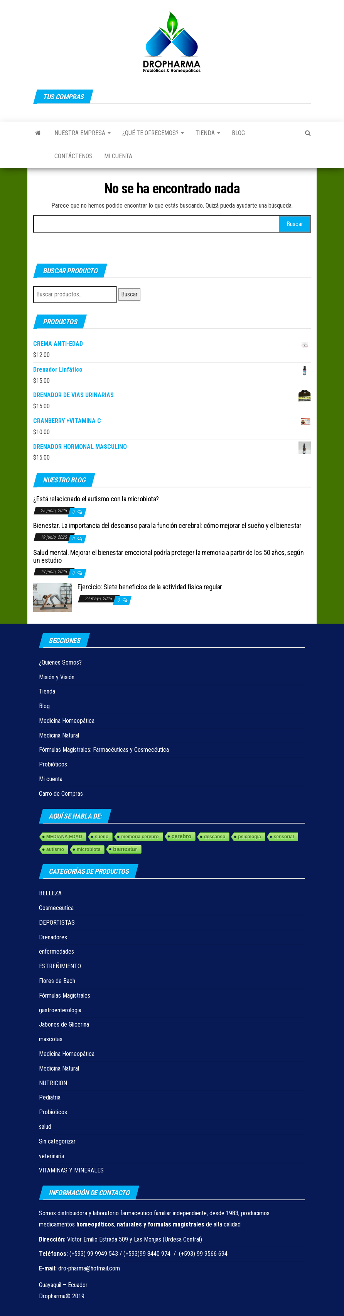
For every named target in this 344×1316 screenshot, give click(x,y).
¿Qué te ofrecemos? (153, 133)
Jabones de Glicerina (64, 1024)
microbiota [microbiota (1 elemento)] (88, 849)
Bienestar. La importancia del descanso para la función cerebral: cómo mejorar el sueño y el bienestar (167, 525)
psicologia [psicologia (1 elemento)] (249, 836)
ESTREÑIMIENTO (60, 966)
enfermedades (56, 951)
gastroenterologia (60, 1010)
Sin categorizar (57, 1141)
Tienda (208, 133)
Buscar (129, 294)
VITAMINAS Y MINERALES (71, 1170)
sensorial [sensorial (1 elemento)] (284, 836)
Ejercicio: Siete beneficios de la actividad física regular (150, 587)
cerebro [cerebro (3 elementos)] (181, 836)
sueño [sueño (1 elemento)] (101, 836)
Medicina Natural (59, 735)
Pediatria (50, 1097)
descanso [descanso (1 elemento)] (214, 836)
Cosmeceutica (56, 908)
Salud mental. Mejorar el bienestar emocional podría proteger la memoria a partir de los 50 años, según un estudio (168, 556)
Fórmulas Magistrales (64, 995)
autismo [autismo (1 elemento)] (55, 849)
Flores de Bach (57, 980)
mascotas (50, 1039)
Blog (238, 133)
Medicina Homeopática (66, 720)
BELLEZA (50, 893)
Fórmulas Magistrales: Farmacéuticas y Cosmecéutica (104, 749)
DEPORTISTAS (57, 922)
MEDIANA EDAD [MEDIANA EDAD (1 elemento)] (64, 836)
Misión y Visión (56, 677)
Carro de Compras (61, 793)
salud (45, 1126)
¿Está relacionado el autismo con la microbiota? (96, 499)
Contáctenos (73, 156)
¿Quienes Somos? (60, 662)
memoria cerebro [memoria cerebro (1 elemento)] (140, 836)
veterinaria (51, 1156)
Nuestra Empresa (82, 133)
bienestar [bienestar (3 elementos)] (125, 849)
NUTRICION (53, 1083)
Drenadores (53, 937)
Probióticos (53, 764)
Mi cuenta (118, 156)
